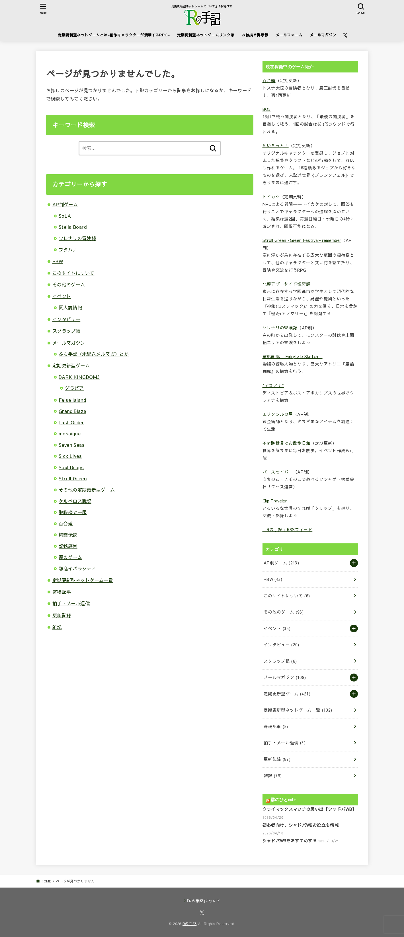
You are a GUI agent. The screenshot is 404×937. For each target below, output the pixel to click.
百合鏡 (66, 523)
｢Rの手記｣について (203, 900)
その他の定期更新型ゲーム (87, 490)
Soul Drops (71, 467)
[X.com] (345, 35)
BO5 (267, 109)
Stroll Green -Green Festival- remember (302, 240)
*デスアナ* (273, 385)
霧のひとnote (282, 799)
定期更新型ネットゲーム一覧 (82, 580)
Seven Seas (72, 445)
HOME (46, 881)
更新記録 (61, 615)
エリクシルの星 (278, 414)
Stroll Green (73, 478)
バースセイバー (278, 472)
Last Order (71, 422)
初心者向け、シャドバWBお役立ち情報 (301, 825)
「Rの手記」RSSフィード (288, 529)
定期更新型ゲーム (71, 365)
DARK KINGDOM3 (79, 377)
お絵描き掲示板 (255, 34)
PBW (57, 261)
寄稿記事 (61, 592)
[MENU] (43, 9)
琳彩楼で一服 (73, 512)
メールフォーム (289, 34)
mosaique (70, 433)
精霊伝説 (68, 534)
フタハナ (68, 249)
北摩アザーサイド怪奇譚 (287, 284)
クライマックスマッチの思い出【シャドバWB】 (309, 809)
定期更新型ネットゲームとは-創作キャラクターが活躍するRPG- (114, 34)
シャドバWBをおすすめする (290, 840)
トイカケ (271, 197)
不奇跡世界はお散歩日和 (287, 443)
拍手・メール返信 (71, 603)
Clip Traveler (275, 501)
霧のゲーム (70, 557)
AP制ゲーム (65, 204)
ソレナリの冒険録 (77, 238)
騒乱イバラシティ (77, 568)
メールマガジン (323, 34)
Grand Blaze (72, 411)
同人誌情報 (70, 307)
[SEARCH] (361, 9)
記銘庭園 (68, 546)
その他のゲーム (68, 284)
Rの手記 (189, 923)
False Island (72, 400)
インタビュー (66, 319)
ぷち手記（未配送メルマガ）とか (94, 354)
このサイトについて (73, 273)
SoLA (65, 216)
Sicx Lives (70, 456)
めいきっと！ (276, 145)
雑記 (57, 627)
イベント (61, 296)
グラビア (74, 388)
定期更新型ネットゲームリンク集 (205, 34)
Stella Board (73, 227)
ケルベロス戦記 (75, 501)
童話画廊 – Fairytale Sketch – (293, 356)
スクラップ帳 (66, 331)
